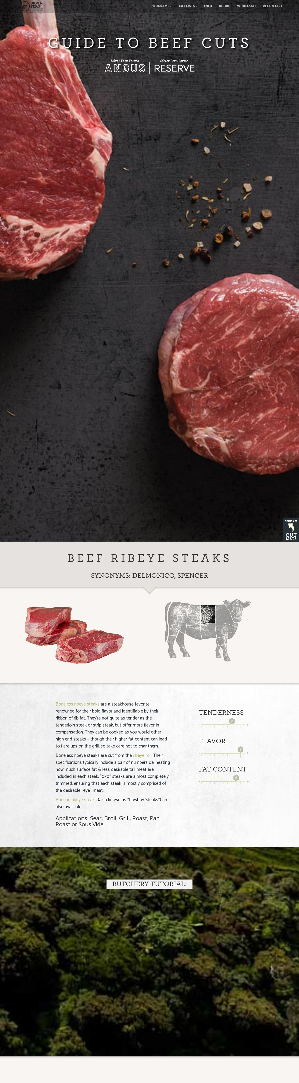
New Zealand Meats (30, 7)
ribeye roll (142, 755)
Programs (161, 6)
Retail (224, 6)
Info (208, 6)
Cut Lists (188, 6)
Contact (273, 6)
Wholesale (246, 6)
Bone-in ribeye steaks (76, 800)
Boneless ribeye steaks (78, 704)
